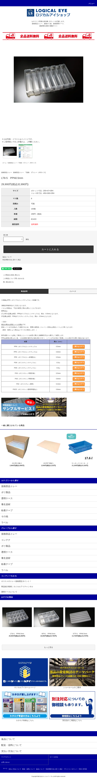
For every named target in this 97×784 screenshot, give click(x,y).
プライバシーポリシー (71, 769)
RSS (80, 769)
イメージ (72, 291)
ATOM (85, 769)
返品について (7, 257)
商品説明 (24, 291)
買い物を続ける (7, 282)
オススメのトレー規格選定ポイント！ (16, 581)
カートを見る (54, 757)
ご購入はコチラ (78, 346)
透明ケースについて (9, 592)
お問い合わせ (5, 762)
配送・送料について (28, 769)
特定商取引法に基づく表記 (12, 260)
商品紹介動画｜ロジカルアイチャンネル (17, 587)
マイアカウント (6, 757)
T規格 (20, 163)
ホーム (4, 163)
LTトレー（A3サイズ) (30, 163)
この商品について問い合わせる (12, 278)
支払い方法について (15, 769)
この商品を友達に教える (10, 275)
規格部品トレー (12, 163)
